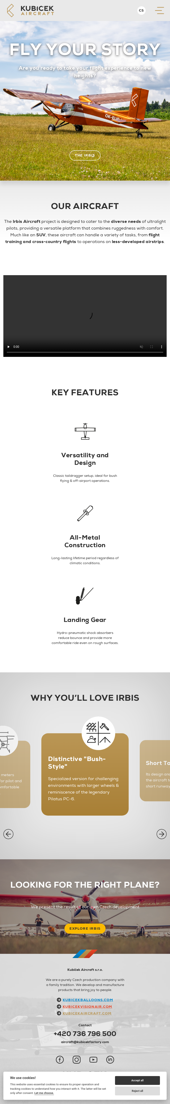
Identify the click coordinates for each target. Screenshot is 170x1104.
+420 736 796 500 (85, 1033)
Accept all (137, 1080)
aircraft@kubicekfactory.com (85, 1042)
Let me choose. (44, 1093)
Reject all (137, 1090)
